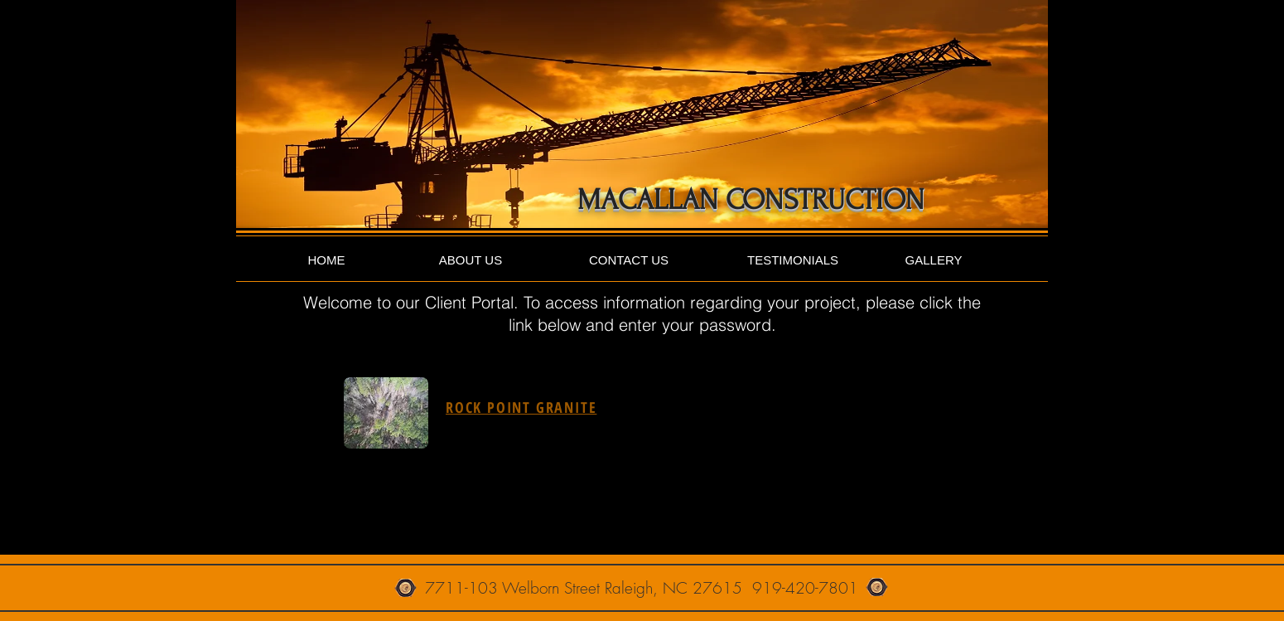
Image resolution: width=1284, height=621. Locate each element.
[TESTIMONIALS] (793, 260)
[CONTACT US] (628, 260)
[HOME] (326, 260)
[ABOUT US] (470, 260)
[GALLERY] (933, 260)
